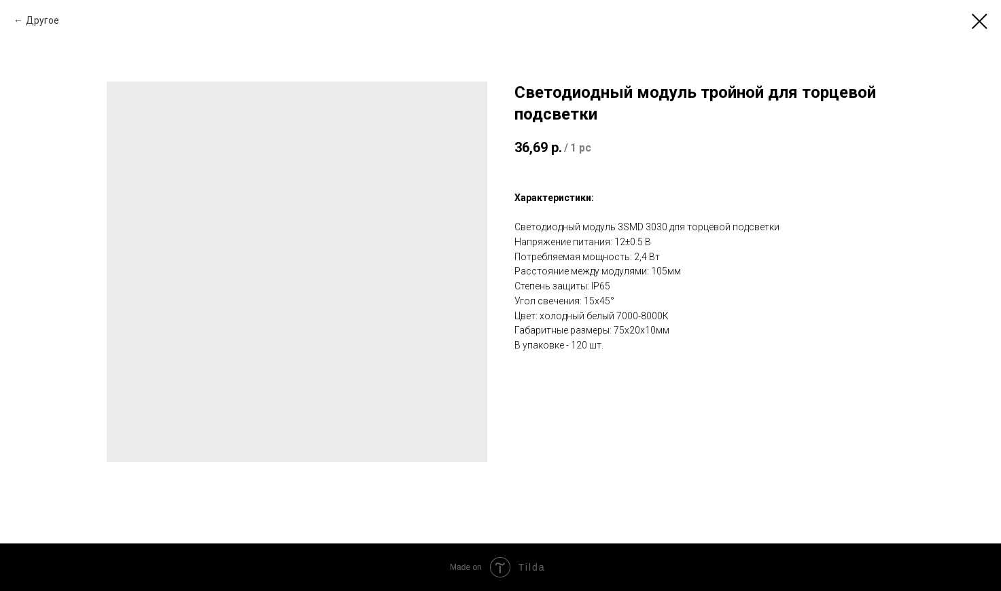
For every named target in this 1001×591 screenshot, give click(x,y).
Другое (42, 20)
